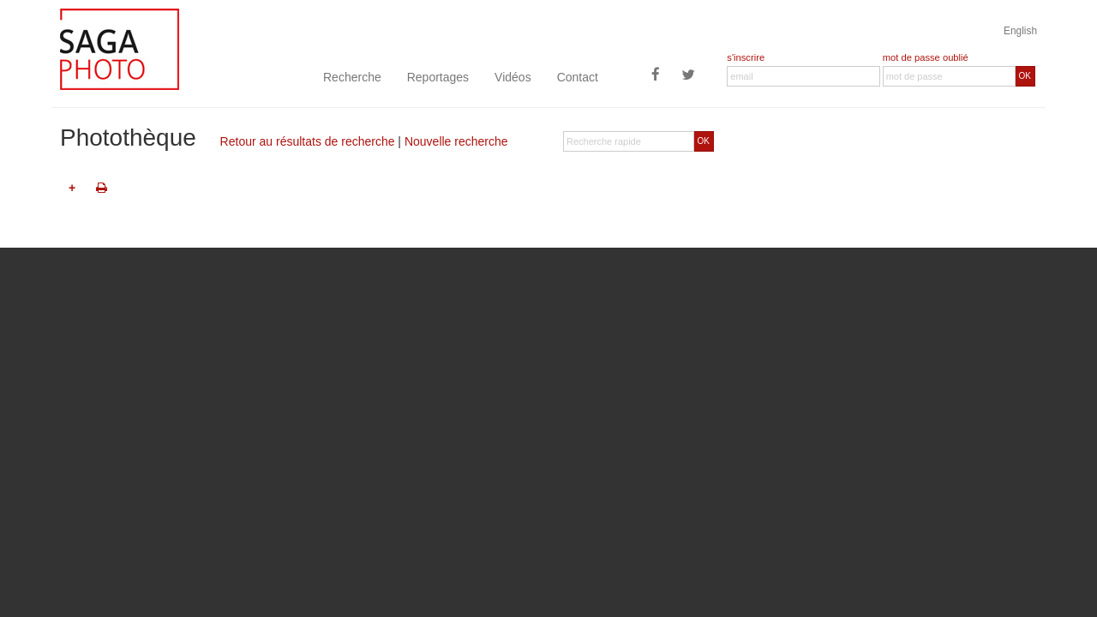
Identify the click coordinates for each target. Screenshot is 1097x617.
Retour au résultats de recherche (307, 141)
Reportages (438, 77)
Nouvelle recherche (456, 141)
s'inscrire (745, 57)
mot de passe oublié (925, 57)
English (1020, 31)
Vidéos (513, 77)
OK (1025, 76)
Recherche (352, 77)
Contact (577, 77)
